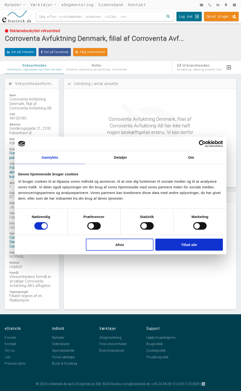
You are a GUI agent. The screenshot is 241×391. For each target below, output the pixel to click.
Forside (10, 337)
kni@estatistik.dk (137, 384)
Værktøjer (41, 4)
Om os (10, 350)
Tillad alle (189, 245)
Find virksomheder (113, 344)
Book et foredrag (64, 363)
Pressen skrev (15, 363)
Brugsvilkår (154, 344)
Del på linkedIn (20, 52)
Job (7, 357)
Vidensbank (111, 4)
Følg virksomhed (90, 52)
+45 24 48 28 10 (163, 384)
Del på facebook (55, 52)
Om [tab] (191, 157)
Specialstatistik (63, 350)
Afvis (120, 245)
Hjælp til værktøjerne (160, 337)
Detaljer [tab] (120, 157)
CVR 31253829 (188, 384)
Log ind (185, 16)
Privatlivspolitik (157, 357)
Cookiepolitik (155, 350)
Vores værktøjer (63, 357)
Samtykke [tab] (50, 157)
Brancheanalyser (112, 350)
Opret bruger (217, 16)
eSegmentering (77, 4)
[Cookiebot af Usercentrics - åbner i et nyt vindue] (202, 143)
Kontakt (137, 4)
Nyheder (13, 4)
